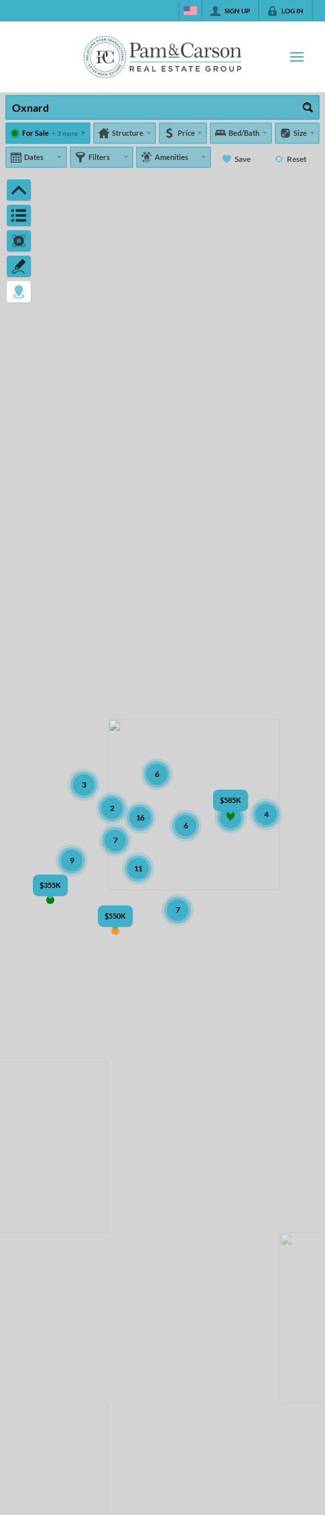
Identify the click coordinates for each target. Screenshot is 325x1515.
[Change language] (190, 10)
